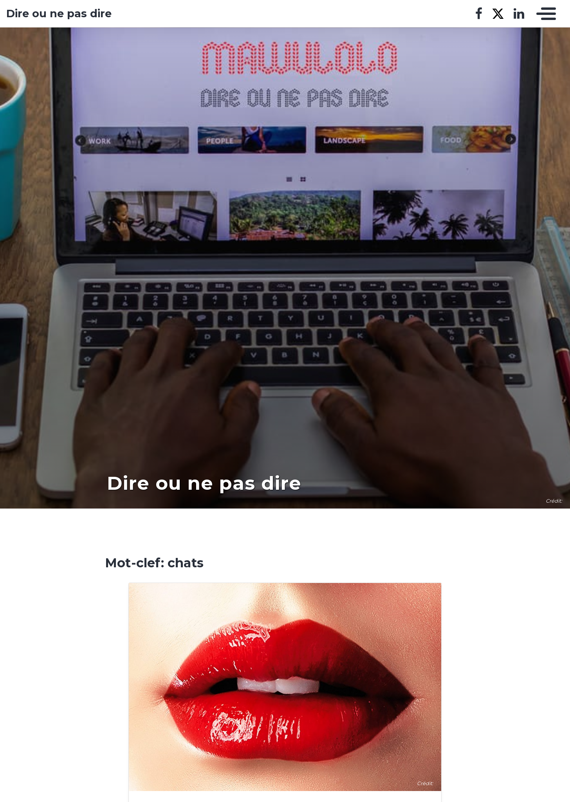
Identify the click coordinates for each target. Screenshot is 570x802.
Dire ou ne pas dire (59, 14)
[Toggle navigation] (544, 14)
